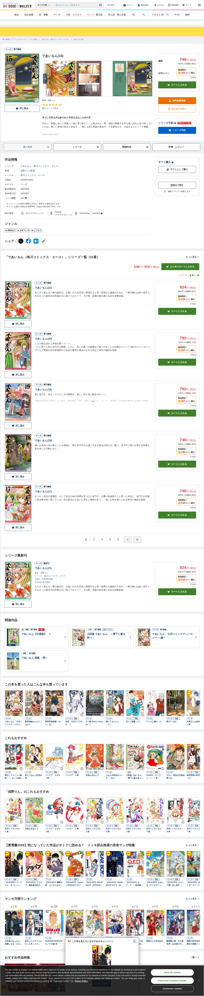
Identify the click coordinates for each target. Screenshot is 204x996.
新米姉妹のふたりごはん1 (33, 728)
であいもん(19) (43, 395)
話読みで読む (177, 191)
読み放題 (28, 14)
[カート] (186, 5)
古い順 (183, 281)
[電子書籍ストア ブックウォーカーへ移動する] (15, 45)
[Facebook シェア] (28, 246)
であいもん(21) (43, 293)
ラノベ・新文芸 (94, 14)
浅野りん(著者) (28, 176)
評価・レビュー (176, 152)
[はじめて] (159, 5)
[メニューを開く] (199, 5)
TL (143, 14)
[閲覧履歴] (173, 5)
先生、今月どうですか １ (73, 728)
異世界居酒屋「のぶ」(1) (52, 728)
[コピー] (43, 246)
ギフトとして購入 (177, 175)
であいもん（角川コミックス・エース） (40, 171)
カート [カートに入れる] (177, 317)
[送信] (101, 5)
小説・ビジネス (73, 14)
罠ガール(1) (171, 727)
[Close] (198, 980)
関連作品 (135, 152)
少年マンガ (23, 236)
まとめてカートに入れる (180, 272)
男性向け (10, 236)
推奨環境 (97, 219)
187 (24, 203)
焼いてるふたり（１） (112, 728)
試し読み (22, 114)
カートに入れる (177, 90)
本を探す (111, 5)
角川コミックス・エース (33, 181)
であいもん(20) (43, 344)
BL (133, 14)
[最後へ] (137, 545)
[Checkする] (36, 106)
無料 (187, 14)
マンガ (57, 14)
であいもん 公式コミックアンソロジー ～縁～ (13, 729)
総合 (16, 14)
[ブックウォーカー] (17, 5)
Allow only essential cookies (172, 980)
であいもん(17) (43, 497)
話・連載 (43, 14)
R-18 (177, 14)
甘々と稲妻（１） (133, 727)
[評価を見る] (51, 112)
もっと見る (192, 262)
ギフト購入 (166, 167)
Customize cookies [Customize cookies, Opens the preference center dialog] (172, 988)
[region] (102, 980)
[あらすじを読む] (93, 403)
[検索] (101, 5)
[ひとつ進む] (128, 545)
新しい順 (194, 281)
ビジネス (36, 236)
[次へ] (45, 84)
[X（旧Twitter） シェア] (20, 246)
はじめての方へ (177, 114)
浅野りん (51, 106)
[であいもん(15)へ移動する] (78, 45)
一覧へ (194, 963)
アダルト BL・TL (160, 14)
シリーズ (86, 152)
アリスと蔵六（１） (154, 727)
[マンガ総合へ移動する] (34, 45)
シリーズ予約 (167, 128)
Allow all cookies (172, 972)
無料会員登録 (177, 106)
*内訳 (193, 83)
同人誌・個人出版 (117, 14)
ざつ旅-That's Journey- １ (94, 728)
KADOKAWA (27, 185)
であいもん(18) (43, 446)
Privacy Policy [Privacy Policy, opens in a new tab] (81, 981)
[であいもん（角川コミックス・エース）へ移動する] (55, 45)
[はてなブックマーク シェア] (36, 246)
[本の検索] (44, 5)
